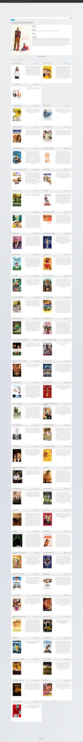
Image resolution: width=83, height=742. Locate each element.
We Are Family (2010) (47, 318)
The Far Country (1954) (17, 403)
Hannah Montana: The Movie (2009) (19, 169)
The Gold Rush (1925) (17, 105)
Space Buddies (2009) (47, 361)
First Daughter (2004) (17, 63)
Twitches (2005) (46, 254)
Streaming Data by (41, 56)
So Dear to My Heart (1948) (18, 297)
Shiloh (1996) (15, 212)
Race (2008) (15, 510)
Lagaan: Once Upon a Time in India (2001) (19, 617)
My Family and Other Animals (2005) (50, 339)
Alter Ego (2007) (46, 573)
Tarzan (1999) (15, 275)
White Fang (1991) (46, 105)
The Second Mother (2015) (48, 424)
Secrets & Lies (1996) (17, 424)
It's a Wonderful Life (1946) (18, 148)
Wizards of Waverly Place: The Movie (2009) (19, 361)
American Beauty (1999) (47, 382)
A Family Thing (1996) (47, 488)
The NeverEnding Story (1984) (49, 233)
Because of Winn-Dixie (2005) (48, 212)
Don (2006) (15, 531)
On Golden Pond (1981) (17, 382)
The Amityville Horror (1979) (18, 680)
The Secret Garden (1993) (18, 318)
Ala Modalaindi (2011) (47, 637)
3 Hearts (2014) (46, 510)
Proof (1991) (15, 637)
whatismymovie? (14, 1)
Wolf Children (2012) (17, 254)
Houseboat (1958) (16, 84)
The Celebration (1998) (17, 488)
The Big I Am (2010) (46, 616)
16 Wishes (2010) (16, 233)
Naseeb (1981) (46, 680)
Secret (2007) (45, 467)
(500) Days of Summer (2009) (18, 573)
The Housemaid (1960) (17, 701)
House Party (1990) (16, 595)
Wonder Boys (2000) (47, 595)
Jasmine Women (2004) (47, 126)
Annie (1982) (45, 190)
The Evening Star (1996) (17, 126)
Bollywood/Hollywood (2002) (48, 552)
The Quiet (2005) (16, 446)
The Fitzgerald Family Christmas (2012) (20, 339)
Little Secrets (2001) (47, 63)
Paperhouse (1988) (46, 659)
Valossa (40, 737)
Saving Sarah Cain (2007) (48, 297)
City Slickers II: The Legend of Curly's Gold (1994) (50, 404)
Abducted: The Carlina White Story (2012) (19, 468)
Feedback (24, 1)
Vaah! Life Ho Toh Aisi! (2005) (48, 148)
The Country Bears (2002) (48, 275)
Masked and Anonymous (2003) (19, 659)
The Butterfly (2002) (17, 190)
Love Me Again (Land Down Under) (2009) (19, 553)
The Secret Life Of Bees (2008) (49, 446)
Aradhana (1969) (46, 531)
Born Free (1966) (46, 169)
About (20, 1)
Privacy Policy (42, 739)
